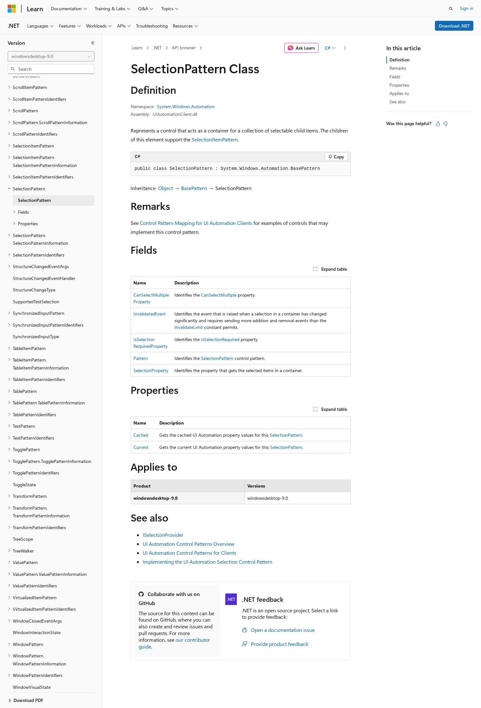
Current (140, 447)
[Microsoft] (12, 8)
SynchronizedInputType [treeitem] (36, 314)
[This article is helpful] (438, 124)
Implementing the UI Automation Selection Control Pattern (207, 561)
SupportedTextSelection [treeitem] (36, 279)
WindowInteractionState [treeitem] (36, 610)
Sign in (466, 8)
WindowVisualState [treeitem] (32, 665)
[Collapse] (93, 43)
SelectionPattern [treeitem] (34, 178)
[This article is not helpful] (445, 124)
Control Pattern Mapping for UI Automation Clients (196, 222)
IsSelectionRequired (220, 339)
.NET (157, 47)
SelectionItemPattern (215, 139)
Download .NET (454, 26)
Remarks (397, 68)
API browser (184, 47)
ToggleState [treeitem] (24, 462)
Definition (399, 60)
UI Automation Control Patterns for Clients (189, 552)
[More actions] (344, 48)
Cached (140, 435)
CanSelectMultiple (218, 295)
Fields (394, 77)
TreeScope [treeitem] (23, 517)
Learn (137, 47)
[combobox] (51, 56)
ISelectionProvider (163, 534)
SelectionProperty (150, 370)
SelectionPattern (217, 358)
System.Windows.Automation (185, 106)
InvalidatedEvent (149, 314)
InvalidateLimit (188, 327)
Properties (399, 85)
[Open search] (451, 8)
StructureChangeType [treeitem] (34, 268)
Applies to (399, 93)
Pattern (140, 358)
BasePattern (194, 188)
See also (397, 102)
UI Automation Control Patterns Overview (189, 543)
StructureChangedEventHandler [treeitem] (44, 256)
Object (165, 188)
